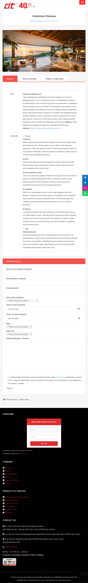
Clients (7, 477)
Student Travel (11, 509)
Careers (8, 483)
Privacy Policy (61, 377)
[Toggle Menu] (82, 2)
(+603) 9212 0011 (10, 547)
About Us (8, 468)
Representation (11, 474)
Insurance (8, 512)
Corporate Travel (11, 500)
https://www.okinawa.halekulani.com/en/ (46, 128)
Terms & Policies (11, 480)
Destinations (10, 506)
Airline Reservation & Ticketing (17, 497)
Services (8, 471)
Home (32, 21)
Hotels (38, 21)
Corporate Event (11, 503)
